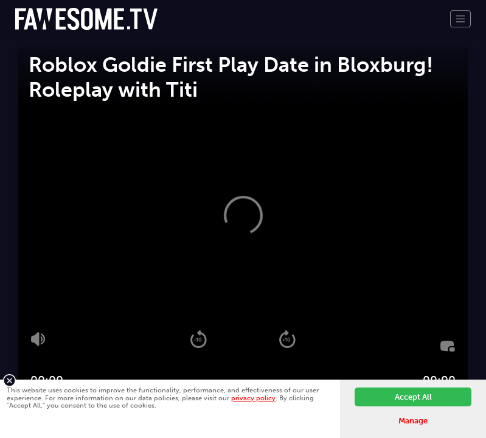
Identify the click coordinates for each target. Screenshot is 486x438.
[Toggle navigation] (460, 18)
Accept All (413, 396)
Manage (413, 420)
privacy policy (253, 398)
